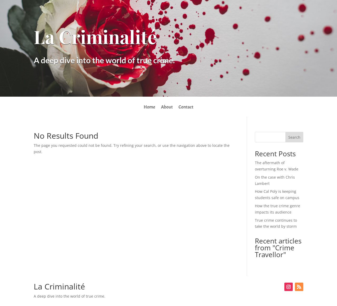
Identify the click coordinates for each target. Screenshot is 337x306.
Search (294, 137)
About (167, 107)
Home (149, 107)
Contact (186, 107)
